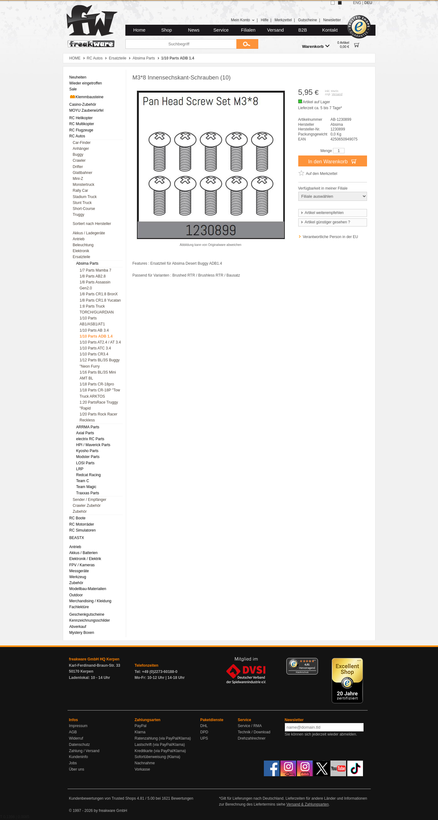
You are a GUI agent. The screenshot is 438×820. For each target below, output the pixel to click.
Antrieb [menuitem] (79, 239)
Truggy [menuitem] (78, 214)
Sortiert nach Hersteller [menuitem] (92, 224)
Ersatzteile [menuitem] (81, 257)
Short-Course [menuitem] (84, 208)
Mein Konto (243, 20)
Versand (275, 30)
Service (221, 30)
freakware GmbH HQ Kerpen (94, 659)
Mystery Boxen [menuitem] (81, 632)
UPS (204, 738)
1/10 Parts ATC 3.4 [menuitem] (95, 348)
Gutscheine (307, 20)
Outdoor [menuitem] (76, 595)
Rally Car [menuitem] (80, 190)
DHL (204, 726)
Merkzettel (283, 20)
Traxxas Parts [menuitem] (87, 493)
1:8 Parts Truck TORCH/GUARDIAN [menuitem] (97, 309)
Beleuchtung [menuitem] (83, 245)
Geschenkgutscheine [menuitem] (86, 614)
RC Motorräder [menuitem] (81, 524)
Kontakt (330, 30)
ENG (357, 3)
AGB (73, 732)
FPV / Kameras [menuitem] (82, 565)
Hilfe (264, 20)
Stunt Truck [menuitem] (82, 203)
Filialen (248, 30)
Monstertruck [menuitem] (83, 184)
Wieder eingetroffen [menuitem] (85, 83)
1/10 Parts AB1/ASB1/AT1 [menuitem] (92, 321)
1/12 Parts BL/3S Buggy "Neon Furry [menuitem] (100, 363)
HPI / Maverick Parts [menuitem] (93, 445)
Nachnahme (145, 763)
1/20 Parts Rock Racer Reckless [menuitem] (99, 417)
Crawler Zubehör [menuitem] (87, 505)
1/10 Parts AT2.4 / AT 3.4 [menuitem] (100, 342)
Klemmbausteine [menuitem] (86, 96)
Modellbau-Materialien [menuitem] (87, 589)
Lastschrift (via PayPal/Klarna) (160, 744)
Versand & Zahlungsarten (307, 804)
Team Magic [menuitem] (86, 487)
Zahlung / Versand (84, 751)
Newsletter (332, 20)
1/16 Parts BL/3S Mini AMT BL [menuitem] (98, 375)
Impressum (78, 726)
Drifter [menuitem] (78, 167)
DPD (204, 732)
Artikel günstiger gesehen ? (325, 222)
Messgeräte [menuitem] (79, 571)
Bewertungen (182, 798)
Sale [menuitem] (73, 89)
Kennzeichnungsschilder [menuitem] (89, 620)
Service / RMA (250, 726)
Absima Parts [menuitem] (87, 263)
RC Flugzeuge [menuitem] (81, 130)
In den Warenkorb (332, 161)
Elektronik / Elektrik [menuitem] (85, 559)
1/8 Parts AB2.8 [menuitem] (93, 276)
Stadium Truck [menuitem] (85, 197)
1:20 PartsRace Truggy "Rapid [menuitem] (99, 405)
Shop (166, 30)
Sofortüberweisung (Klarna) (157, 757)
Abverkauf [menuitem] (77, 626)
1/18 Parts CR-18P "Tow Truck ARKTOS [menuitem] (100, 393)
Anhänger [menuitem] (81, 148)
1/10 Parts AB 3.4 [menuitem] (94, 330)
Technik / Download (254, 732)
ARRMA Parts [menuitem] (87, 427)
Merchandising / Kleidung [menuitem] (90, 601)
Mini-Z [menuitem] (78, 178)
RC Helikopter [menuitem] (81, 118)
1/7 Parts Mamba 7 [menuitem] (95, 270)
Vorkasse (142, 769)
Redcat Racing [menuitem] (88, 475)
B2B (302, 30)
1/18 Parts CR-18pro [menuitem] (97, 384)
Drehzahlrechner (252, 738)
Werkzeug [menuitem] (77, 577)
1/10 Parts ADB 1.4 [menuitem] (96, 336)
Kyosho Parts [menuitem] (87, 451)
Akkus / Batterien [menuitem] (83, 553)
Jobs (73, 763)
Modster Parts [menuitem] (88, 457)
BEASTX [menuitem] (76, 538)
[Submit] (247, 44)
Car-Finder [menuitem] (82, 142)
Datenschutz (79, 744)
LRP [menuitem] (79, 469)
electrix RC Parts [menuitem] (90, 439)
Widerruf (76, 738)
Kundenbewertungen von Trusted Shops (102, 798)
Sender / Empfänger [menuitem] (89, 499)
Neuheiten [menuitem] (78, 77)
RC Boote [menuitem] (77, 518)
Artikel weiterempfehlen (322, 213)
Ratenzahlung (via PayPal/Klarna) (163, 738)
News (194, 30)
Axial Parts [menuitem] (85, 433)
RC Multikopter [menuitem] (81, 124)
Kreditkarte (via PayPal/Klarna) (160, 751)
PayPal (141, 726)
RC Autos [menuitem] (77, 136)
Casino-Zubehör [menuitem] (82, 104)
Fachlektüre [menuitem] (79, 607)
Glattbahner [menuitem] (83, 173)
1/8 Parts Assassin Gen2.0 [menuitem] (95, 285)
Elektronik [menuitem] (81, 251)
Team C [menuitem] (82, 481)
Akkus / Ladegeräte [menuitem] (89, 233)
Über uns (76, 769)
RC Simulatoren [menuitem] (82, 530)
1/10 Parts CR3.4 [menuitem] (94, 354)
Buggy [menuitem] (78, 154)
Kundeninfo (78, 757)
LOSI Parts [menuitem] (85, 463)
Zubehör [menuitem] (80, 511)
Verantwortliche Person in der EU (330, 237)
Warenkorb (316, 46)
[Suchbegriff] (180, 44)
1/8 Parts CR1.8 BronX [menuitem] (99, 294)
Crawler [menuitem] (79, 160)
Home (139, 30)
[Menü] (314, 661)
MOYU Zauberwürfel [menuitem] (86, 110)
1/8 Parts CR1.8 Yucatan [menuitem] (100, 300)
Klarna (140, 732)
